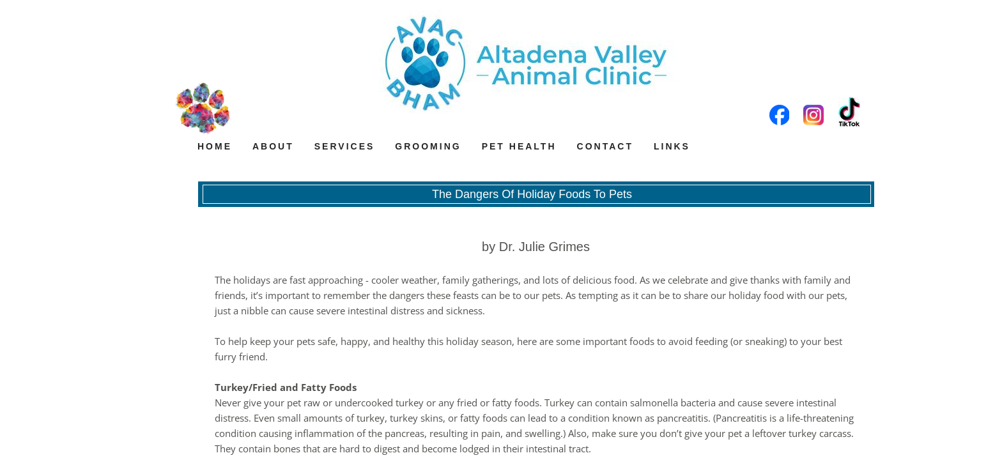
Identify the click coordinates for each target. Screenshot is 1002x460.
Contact (605, 146)
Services (344, 146)
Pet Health (519, 146)
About (273, 146)
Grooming (428, 146)
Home (214, 146)
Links (672, 146)
